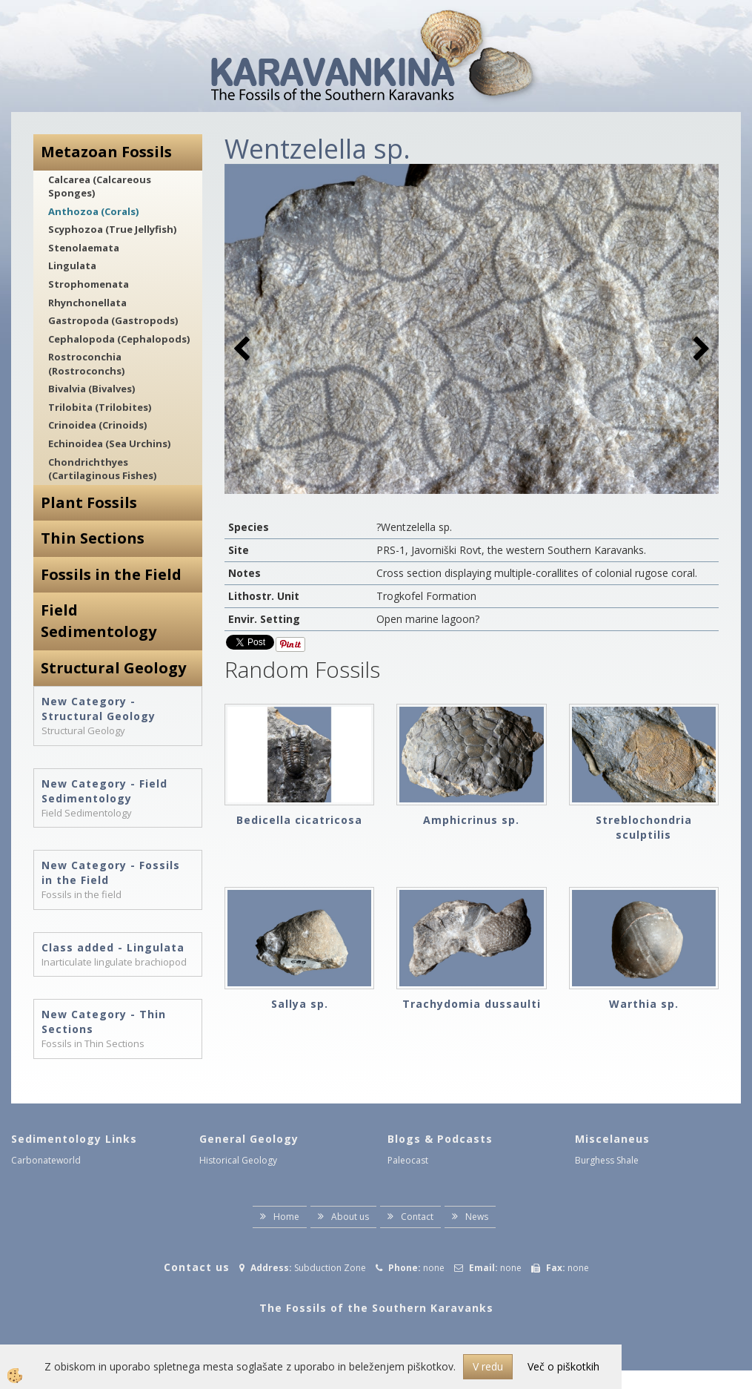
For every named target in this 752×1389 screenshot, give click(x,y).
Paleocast (407, 1160)
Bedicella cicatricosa (299, 820)
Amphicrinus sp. (471, 820)
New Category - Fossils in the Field (110, 872)
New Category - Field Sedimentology (104, 790)
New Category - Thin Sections (103, 1021)
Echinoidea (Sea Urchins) (109, 443)
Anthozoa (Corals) (93, 211)
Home (286, 1216)
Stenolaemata (83, 247)
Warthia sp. (644, 1004)
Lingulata (72, 265)
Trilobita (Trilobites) (99, 407)
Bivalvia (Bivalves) (91, 388)
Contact (417, 1216)
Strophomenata (88, 284)
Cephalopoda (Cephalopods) (119, 339)
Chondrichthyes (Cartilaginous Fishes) (102, 469)
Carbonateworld (46, 1160)
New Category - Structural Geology (98, 708)
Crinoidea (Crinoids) (97, 425)
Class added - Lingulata (112, 947)
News (476, 1216)
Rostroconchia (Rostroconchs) (86, 363)
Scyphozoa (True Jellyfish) (112, 229)
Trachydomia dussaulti (471, 1004)
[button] (700, 349)
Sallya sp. (299, 1004)
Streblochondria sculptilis (644, 827)
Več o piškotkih (563, 1366)
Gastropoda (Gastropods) (113, 320)
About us (350, 1216)
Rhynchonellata (87, 302)
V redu (488, 1366)
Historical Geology (238, 1160)
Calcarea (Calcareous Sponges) (99, 186)
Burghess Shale (607, 1160)
